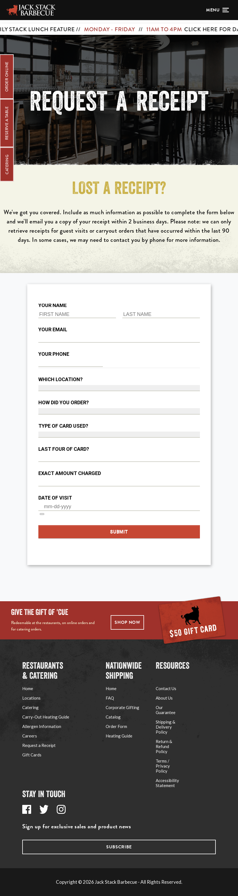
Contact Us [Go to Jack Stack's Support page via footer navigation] (166, 688)
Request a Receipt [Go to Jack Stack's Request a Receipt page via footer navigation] (39, 745)
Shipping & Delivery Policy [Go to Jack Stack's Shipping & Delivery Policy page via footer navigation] (165, 726)
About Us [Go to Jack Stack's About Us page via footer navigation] (164, 697)
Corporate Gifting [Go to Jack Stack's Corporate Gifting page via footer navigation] (122, 707)
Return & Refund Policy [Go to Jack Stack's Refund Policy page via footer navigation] (164, 746)
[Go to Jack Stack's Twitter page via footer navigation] (43, 809)
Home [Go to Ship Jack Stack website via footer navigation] (111, 688)
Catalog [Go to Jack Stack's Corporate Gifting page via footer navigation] (113, 716)
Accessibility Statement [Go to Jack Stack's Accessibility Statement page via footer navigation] (167, 783)
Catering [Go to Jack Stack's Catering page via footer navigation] (30, 707)
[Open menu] (217, 10)
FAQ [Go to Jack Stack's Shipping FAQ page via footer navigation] (110, 697)
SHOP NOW (127, 622)
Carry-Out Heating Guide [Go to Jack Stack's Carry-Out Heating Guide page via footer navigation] (45, 716)
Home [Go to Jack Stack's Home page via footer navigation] (27, 688)
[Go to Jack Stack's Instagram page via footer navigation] (61, 809)
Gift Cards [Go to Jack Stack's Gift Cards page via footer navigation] (31, 754)
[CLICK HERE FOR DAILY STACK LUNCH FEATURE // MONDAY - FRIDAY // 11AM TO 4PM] (119, 25)
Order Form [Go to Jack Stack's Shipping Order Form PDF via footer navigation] (116, 726)
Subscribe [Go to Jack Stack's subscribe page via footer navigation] (119, 847)
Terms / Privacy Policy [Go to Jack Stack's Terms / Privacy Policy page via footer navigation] (163, 765)
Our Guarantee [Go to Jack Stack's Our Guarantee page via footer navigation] (165, 710)
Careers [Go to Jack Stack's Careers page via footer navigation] (29, 735)
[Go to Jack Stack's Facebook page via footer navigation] (26, 809)
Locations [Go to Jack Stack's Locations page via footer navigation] (31, 697)
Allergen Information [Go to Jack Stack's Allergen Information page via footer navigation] (41, 726)
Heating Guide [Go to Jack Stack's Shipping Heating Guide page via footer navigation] (119, 735)
